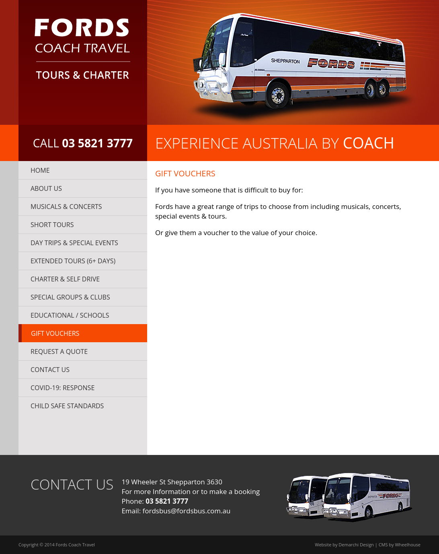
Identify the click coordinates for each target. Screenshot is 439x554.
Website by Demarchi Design (344, 545)
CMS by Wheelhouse (400, 545)
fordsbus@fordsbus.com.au (187, 510)
